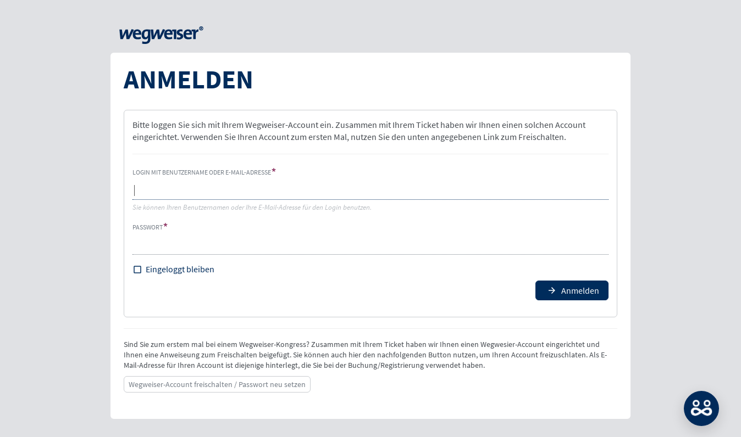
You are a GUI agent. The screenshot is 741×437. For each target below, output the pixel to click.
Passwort (147, 227)
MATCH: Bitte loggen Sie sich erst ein (701, 408)
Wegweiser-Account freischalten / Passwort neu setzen (217, 384)
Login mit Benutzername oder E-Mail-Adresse (201, 172)
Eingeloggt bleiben (180, 269)
